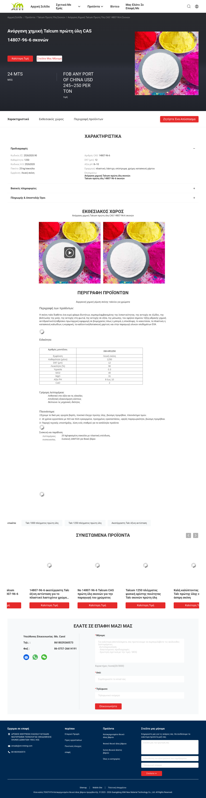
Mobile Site (97, 788)
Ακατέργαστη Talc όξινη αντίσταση (129, 523)
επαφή (68, 752)
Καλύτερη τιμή (20, 58)
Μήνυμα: (100, 635)
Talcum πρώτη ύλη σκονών (51, 17)
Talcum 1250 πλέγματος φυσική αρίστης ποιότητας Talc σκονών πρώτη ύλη (172, 594)
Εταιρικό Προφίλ (72, 734)
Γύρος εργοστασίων (73, 740)
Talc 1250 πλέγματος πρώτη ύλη (85, 523)
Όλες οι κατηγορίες (111, 759)
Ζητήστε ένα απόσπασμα (179, 119)
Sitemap (83, 788)
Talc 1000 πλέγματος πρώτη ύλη (41, 523)
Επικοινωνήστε (108, 706)
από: (98, 672)
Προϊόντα (30, 17)
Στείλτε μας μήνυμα (49, 58)
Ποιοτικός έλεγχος (73, 746)
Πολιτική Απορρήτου (117, 788)
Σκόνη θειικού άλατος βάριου (112, 751)
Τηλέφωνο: (102, 689)
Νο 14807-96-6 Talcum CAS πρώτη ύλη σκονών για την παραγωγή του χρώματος (125, 594)
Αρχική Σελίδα (14, 17)
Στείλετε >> (151, 773)
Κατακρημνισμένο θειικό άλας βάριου (113, 735)
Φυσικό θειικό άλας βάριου (115, 744)
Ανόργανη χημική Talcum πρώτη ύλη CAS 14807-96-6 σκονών (29, 594)
